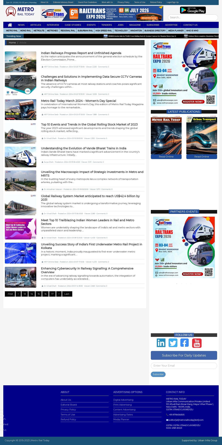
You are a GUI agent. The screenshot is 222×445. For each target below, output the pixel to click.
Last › (67, 294)
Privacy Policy (123, 2)
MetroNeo (52, 30)
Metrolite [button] (39, 30)
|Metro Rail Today (39, 440)
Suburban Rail (85, 30)
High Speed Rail (104, 30)
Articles (35, 25)
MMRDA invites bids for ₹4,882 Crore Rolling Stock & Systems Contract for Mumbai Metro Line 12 (145, 36)
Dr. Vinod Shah (49, 138)
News (21, 25)
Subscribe (158, 371)
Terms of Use (139, 2)
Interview (53, 25)
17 (52, 294)
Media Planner (121, 416)
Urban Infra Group (207, 440)
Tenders (106, 25)
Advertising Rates (123, 412)
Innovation (136, 30)
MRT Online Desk (50, 67)
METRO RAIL (12, 30)
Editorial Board (69, 402)
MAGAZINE (135, 25)
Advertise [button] (171, 25)
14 (31, 294)
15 (39, 294)
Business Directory (155, 30)
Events (91, 25)
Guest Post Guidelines (87, 2)
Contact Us (190, 25)
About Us (44, 2)
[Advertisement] (184, 181)
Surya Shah (48, 162)
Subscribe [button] (153, 25)
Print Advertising (122, 402)
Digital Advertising (123, 397)
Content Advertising (124, 407)
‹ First (10, 294)
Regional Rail (68, 30)
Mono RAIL (25, 30)
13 (25, 294)
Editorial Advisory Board (63, 2)
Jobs (121, 25)
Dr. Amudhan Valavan (52, 189)
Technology (121, 30)
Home (12, 42)
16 (45, 294)
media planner (176, 30)
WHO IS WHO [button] (192, 30)
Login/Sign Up (172, 2)
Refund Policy (156, 2)
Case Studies (73, 25)
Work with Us (107, 2)
